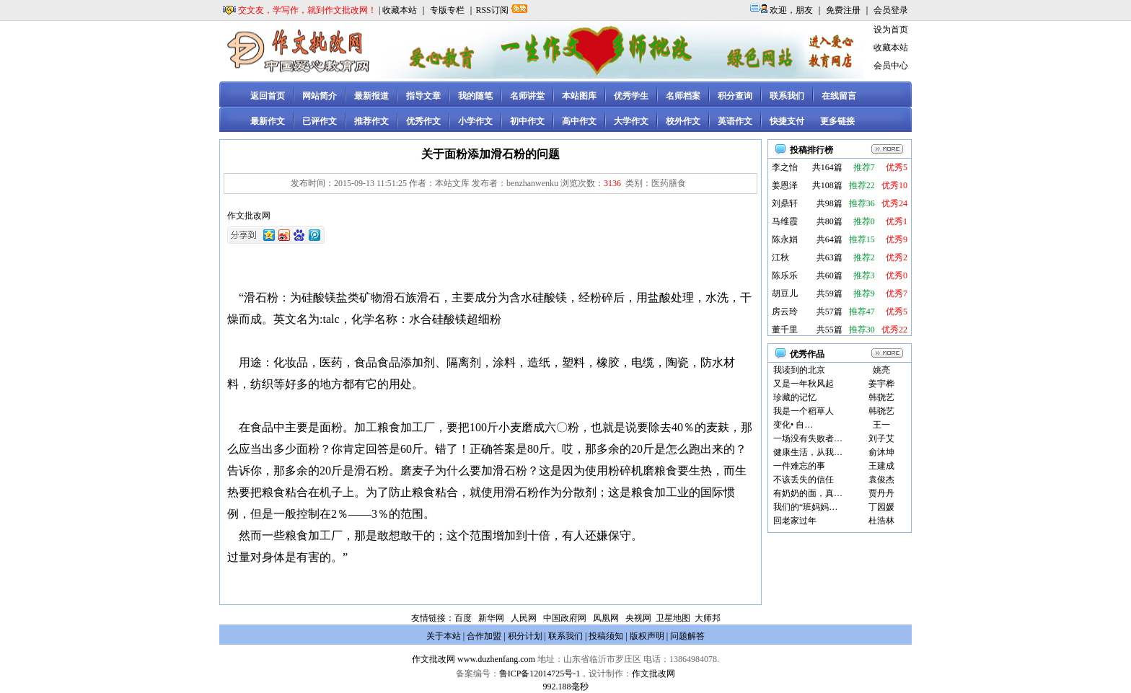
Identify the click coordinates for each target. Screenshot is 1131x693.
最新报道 (371, 96)
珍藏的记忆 (795, 397)
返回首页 (267, 96)
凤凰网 (606, 618)
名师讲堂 (527, 96)
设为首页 (890, 30)
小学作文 (475, 121)
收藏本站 (399, 10)
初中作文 (527, 121)
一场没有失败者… (807, 438)
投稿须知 (606, 636)
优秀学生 (631, 96)
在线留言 (839, 96)
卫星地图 (673, 618)
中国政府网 (564, 618)
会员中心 (890, 66)
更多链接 (837, 121)
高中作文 (579, 121)
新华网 (491, 618)
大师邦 (706, 618)
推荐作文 (371, 121)
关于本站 (443, 636)
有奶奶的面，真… (807, 493)
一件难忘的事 (799, 466)
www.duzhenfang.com (496, 659)
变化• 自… (793, 425)
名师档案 (683, 96)
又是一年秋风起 (803, 384)
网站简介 (319, 96)
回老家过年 (795, 521)
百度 (463, 618)
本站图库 (579, 96)
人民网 (524, 618)
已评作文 (319, 121)
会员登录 (890, 10)
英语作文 (735, 121)
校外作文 (683, 121)
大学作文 (631, 121)
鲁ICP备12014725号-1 (540, 673)
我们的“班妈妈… (805, 507)
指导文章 (423, 96)
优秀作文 (423, 121)
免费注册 (843, 10)
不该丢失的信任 (803, 479)
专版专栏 (447, 10)
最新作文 (267, 121)
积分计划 (525, 636)
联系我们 (787, 96)
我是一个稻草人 (803, 411)
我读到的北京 (799, 370)
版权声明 (647, 636)
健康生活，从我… (807, 452)
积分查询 (735, 96)
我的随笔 (475, 96)
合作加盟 (484, 636)
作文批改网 (433, 659)
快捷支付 (787, 121)
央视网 (638, 618)
